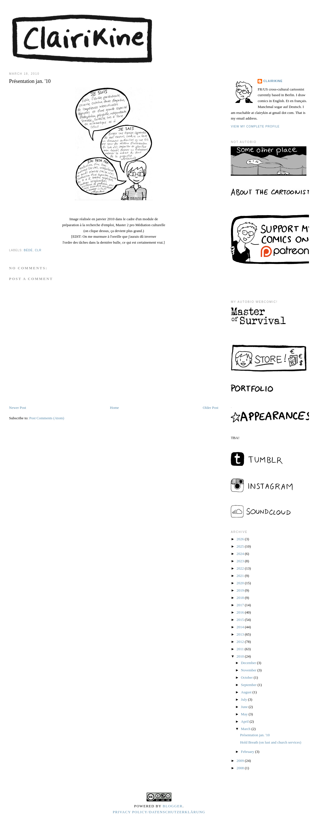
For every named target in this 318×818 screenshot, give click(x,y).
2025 (240, 546)
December (249, 663)
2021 (240, 576)
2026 (240, 539)
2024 (240, 554)
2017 (240, 605)
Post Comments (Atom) (46, 418)
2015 (240, 620)
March (246, 729)
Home (114, 407)
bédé (28, 250)
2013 (240, 634)
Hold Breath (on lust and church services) (270, 742)
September (249, 685)
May (245, 714)
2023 (240, 561)
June (245, 707)
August (246, 692)
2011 (240, 649)
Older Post (210, 407)
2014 (240, 627)
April (245, 721)
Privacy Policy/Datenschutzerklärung (159, 812)
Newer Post (17, 407)
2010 (240, 656)
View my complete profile (255, 126)
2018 (240, 598)
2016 (240, 612)
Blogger (173, 806)
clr (38, 250)
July (244, 699)
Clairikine (272, 81)
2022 (240, 568)
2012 (240, 642)
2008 (240, 768)
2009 (240, 761)
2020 (240, 583)
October (247, 677)
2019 (240, 590)
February (248, 751)
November (249, 670)
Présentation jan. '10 (255, 735)
